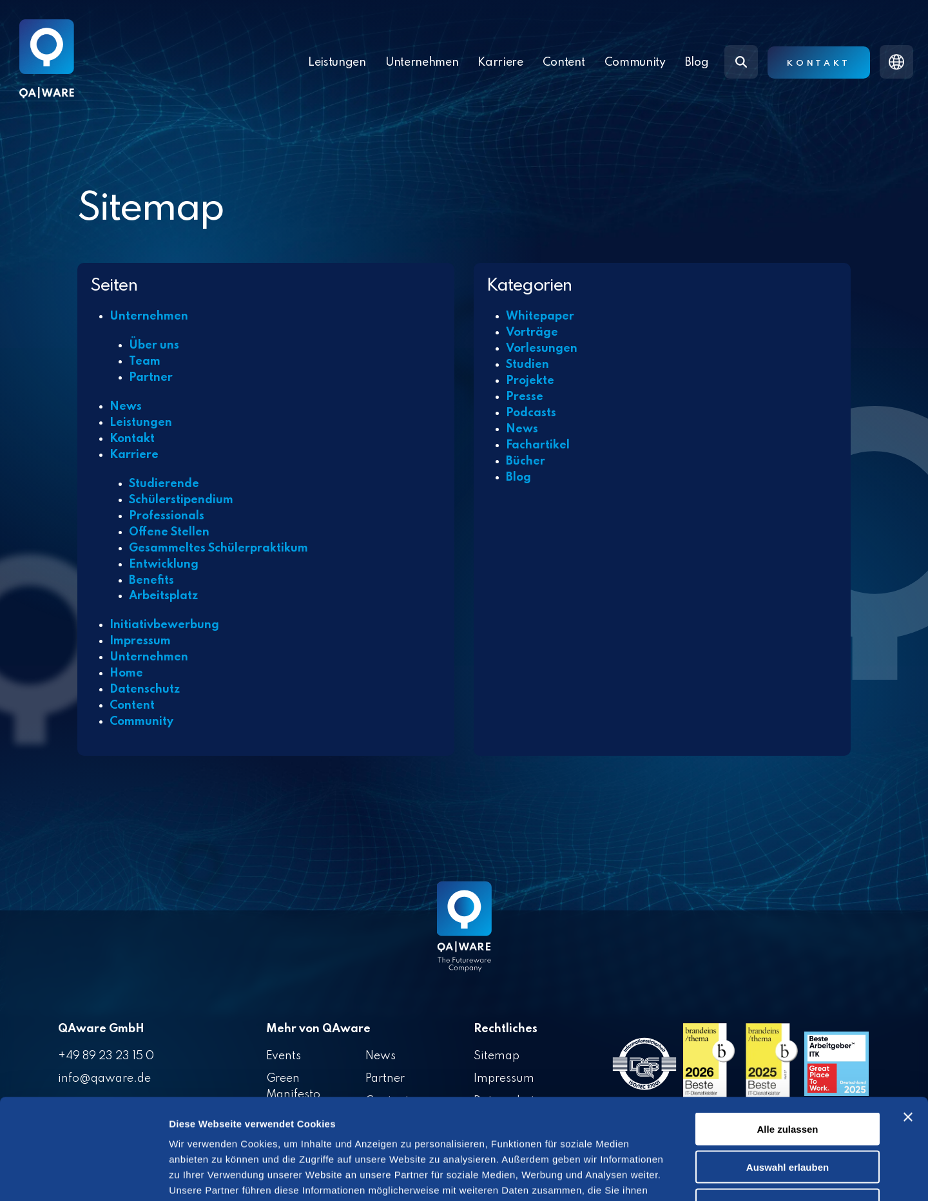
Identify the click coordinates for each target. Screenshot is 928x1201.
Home (126, 673)
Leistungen (337, 62)
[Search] (741, 62)
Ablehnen (787, 1118)
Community (635, 62)
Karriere (134, 455)
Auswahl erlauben (787, 1080)
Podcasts (531, 413)
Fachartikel (538, 445)
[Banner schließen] (908, 1030)
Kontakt (819, 63)
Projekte (530, 381)
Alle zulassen (787, 1042)
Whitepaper (540, 316)
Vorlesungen (541, 348)
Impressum (140, 641)
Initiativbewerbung (164, 625)
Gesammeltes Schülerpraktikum (218, 548)
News (126, 406)
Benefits (151, 580)
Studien (527, 364)
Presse (524, 397)
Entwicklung (163, 564)
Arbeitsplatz (163, 596)
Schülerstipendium (181, 500)
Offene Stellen (169, 532)
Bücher (525, 461)
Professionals (166, 516)
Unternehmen (149, 316)
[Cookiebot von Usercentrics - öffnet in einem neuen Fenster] (83, 1176)
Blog (697, 62)
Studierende (164, 484)
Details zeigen (685, 1175)
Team (144, 361)
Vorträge (532, 332)
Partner (151, 377)
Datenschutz (145, 689)
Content (132, 705)
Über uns (154, 345)
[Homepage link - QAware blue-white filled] (464, 936)
